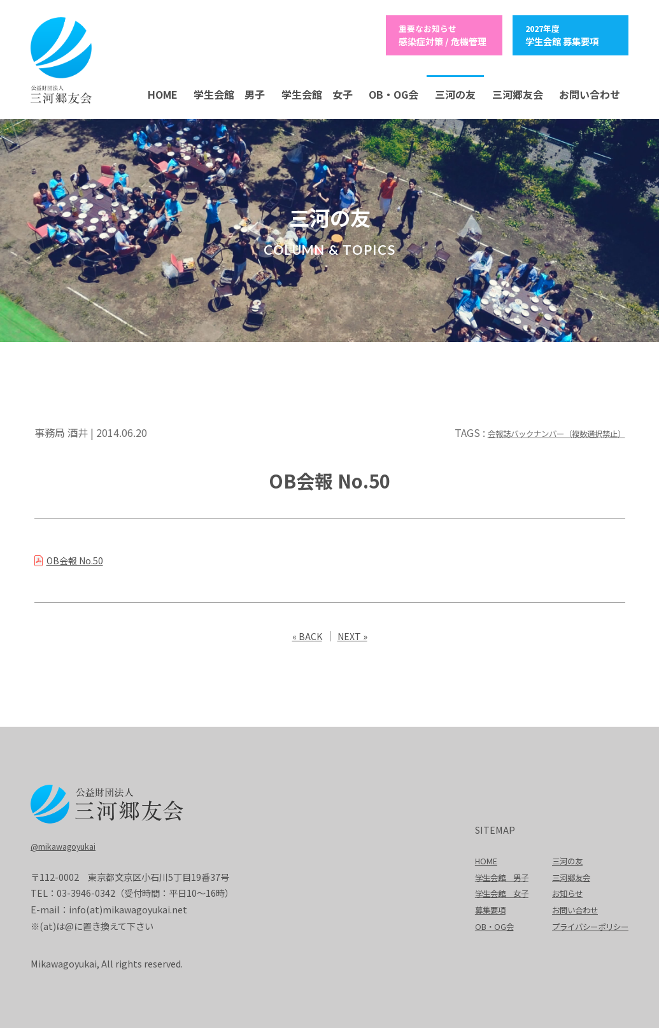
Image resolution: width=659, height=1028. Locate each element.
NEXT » (354, 633)
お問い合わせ (589, 92)
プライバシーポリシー (583, 924)
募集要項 (471, 907)
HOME (163, 92)
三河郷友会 (517, 92)
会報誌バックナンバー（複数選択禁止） (533, 430)
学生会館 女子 (317, 92)
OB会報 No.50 (80, 558)
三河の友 (455, 92)
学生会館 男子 (229, 92)
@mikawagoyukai (69, 843)
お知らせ (557, 890)
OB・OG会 (393, 92)
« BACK (305, 633)
